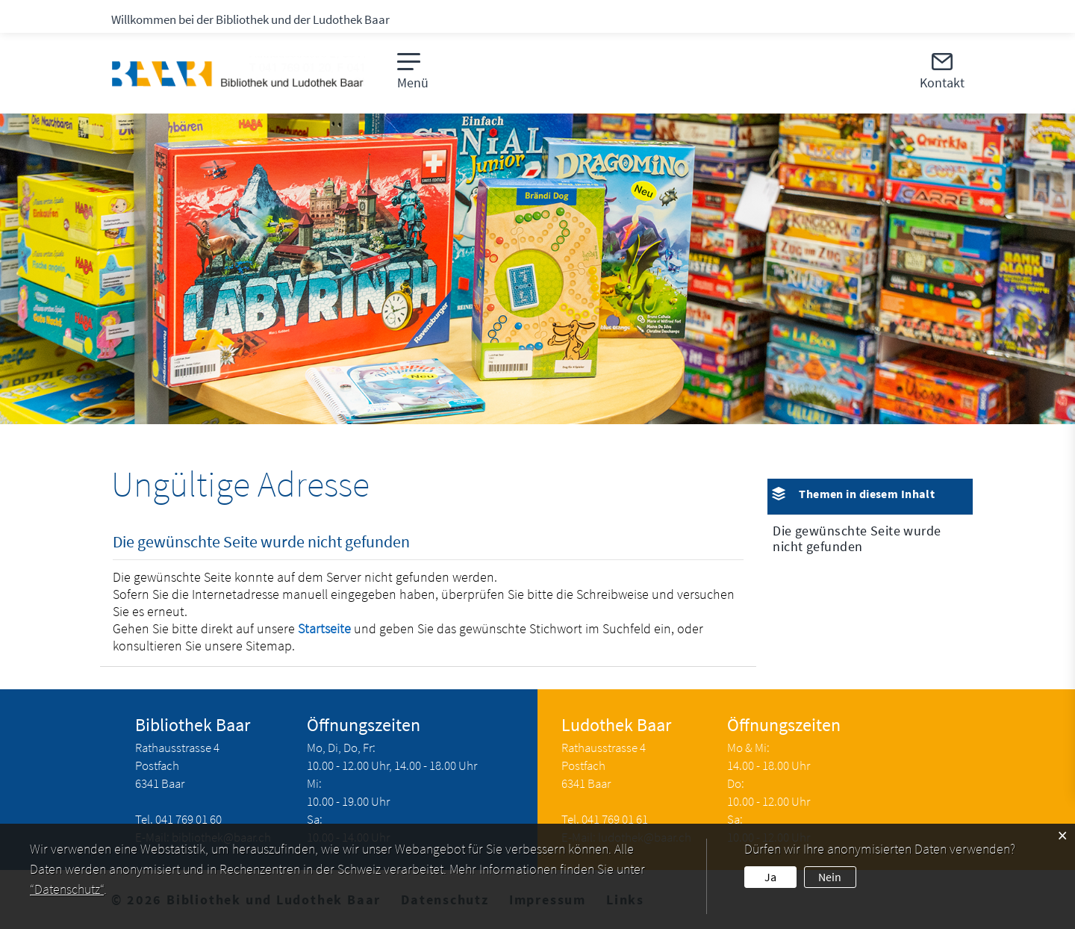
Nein (829, 876)
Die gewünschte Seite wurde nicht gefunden (857, 538)
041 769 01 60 (188, 819)
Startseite (324, 628)
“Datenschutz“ (67, 889)
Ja (770, 876)
